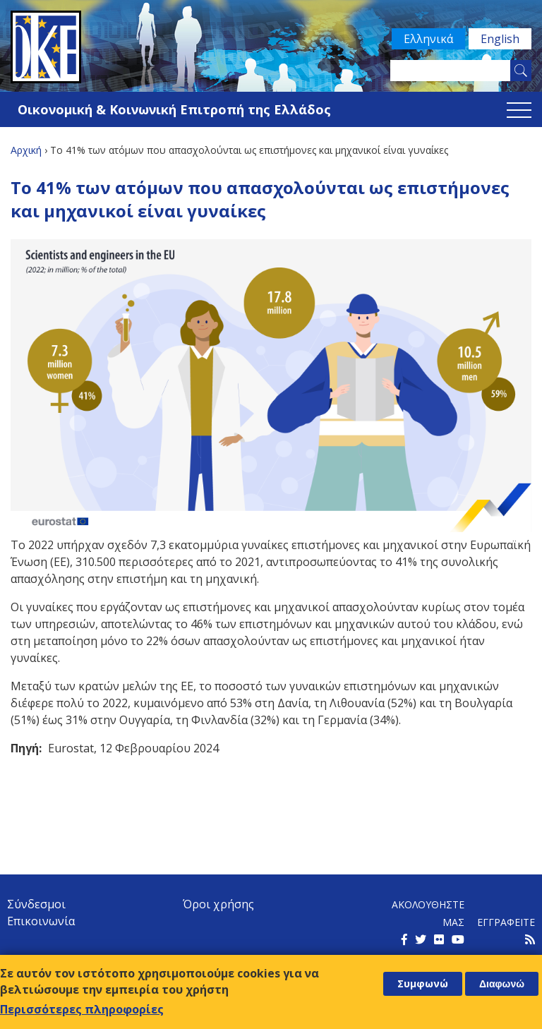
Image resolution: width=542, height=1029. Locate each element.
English (500, 39)
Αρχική (26, 150)
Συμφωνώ (422, 983)
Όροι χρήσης (218, 904)
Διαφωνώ (501, 983)
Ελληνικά (428, 39)
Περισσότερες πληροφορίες (82, 1009)
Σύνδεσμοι (36, 904)
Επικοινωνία (41, 921)
